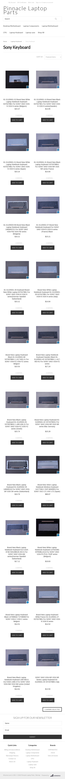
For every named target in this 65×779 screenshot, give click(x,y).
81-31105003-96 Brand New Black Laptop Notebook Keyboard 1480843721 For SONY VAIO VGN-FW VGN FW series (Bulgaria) (16, 229)
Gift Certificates (21, 2)
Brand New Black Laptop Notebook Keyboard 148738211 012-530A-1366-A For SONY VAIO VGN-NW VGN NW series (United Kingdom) (16, 681)
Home (5, 41)
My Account (12, 2)
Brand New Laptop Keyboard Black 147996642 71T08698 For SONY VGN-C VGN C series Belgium (16, 618)
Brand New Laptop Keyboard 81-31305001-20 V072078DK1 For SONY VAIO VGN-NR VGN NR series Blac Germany (47, 423)
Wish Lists (31, 2)
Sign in (38, 2)
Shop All (41, 32)
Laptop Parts (25, 10)
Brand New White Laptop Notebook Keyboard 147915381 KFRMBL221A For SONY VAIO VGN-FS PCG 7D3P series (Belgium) (47, 552)
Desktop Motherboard (11, 26)
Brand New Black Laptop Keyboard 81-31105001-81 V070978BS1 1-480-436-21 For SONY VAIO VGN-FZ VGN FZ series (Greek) (17, 424)
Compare (19, 115)
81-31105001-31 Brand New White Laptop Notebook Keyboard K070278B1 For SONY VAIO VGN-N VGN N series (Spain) (16, 165)
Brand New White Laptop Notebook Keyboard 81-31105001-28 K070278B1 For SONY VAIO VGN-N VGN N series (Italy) (47, 293)
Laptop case (30, 32)
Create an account (47, 2)
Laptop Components (31, 26)
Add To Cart (17, 120)
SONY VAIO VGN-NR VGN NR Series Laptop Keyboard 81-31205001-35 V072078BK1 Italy (47, 679)
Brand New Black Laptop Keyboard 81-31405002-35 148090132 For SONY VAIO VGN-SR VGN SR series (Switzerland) (16, 488)
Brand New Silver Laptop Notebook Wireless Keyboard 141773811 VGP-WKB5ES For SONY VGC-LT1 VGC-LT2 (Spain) (47, 488)
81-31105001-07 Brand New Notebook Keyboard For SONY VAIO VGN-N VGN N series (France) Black (47, 228)
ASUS (53, 753)
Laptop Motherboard (50, 26)
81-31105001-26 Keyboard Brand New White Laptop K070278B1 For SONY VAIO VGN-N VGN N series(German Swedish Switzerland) (16, 294)
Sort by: (39, 57)
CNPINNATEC (53, 750)
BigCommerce (56, 775)
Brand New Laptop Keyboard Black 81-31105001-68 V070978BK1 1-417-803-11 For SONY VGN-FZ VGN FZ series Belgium (17, 359)
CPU (5, 32)
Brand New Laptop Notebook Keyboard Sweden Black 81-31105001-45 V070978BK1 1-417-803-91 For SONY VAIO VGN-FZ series (47, 359)
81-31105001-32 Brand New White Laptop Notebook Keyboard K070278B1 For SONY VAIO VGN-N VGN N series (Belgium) (16, 102)
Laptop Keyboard (16, 32)
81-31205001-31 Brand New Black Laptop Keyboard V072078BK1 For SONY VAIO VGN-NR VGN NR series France (47, 165)
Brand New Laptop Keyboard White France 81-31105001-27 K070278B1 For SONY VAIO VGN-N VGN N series (47, 618)
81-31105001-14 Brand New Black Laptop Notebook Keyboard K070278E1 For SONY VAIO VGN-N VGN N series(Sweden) (47, 102)
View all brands (53, 756)
